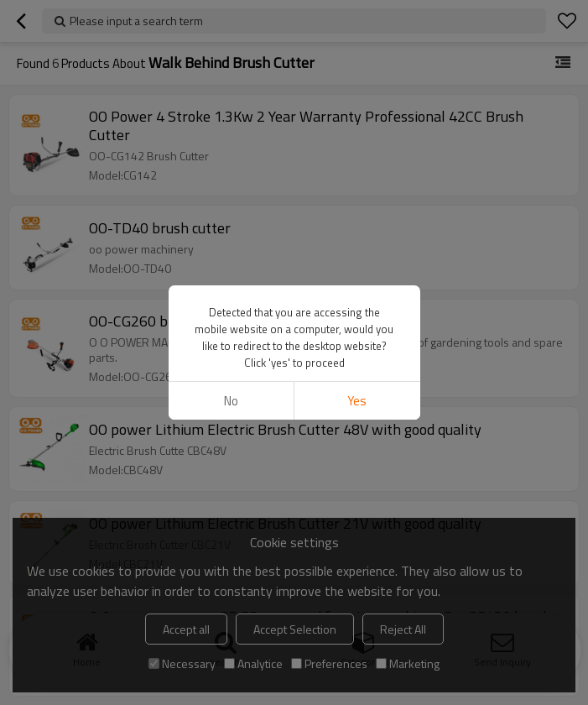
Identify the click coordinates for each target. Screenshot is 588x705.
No (231, 400)
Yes (357, 400)
